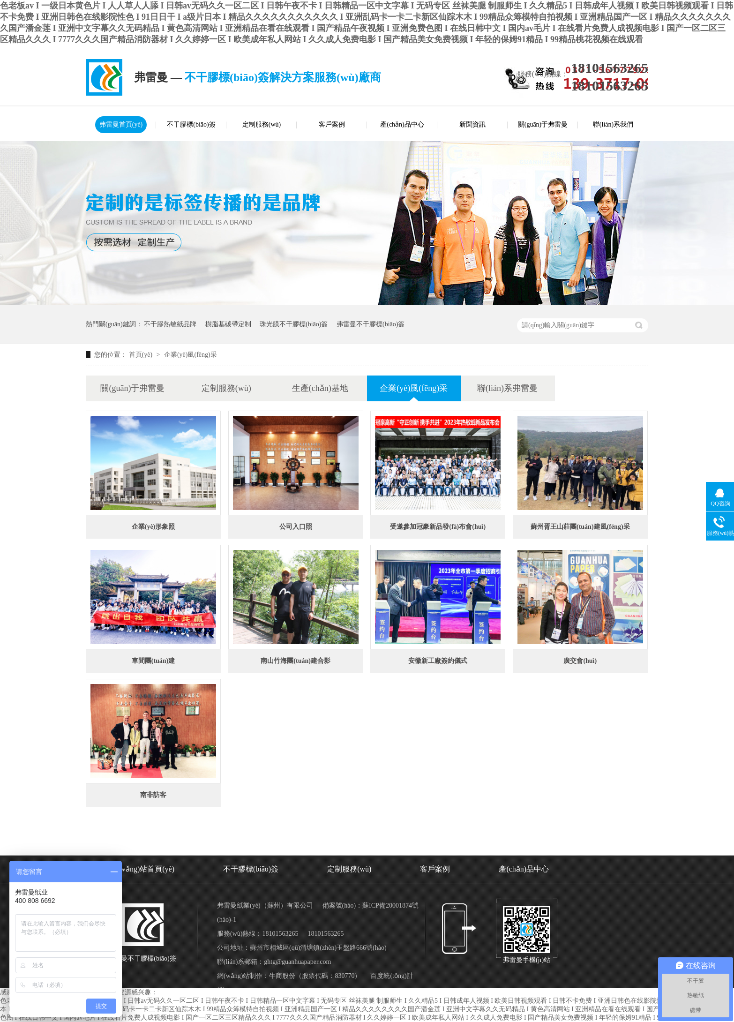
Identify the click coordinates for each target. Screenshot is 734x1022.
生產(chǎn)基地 (320, 388)
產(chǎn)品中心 (402, 124)
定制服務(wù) (261, 124)
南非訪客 (153, 794)
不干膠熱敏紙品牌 (170, 324)
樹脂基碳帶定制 (228, 324)
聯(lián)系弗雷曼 (507, 388)
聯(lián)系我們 (613, 124)
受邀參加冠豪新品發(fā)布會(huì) (438, 526)
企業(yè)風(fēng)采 (190, 354)
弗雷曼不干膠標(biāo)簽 (370, 324)
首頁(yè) (141, 354)
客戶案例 (332, 124)
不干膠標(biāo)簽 (191, 124)
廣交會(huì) (580, 660)
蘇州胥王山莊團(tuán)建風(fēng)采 (580, 526)
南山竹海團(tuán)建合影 (295, 660)
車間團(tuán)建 (153, 660)
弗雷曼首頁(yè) (121, 124)
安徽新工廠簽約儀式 (437, 660)
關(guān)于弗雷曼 (543, 124)
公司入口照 (295, 526)
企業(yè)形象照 (153, 526)
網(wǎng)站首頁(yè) (142, 869)
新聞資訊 (472, 124)
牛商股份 (282, 975)
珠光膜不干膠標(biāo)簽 (294, 324)
